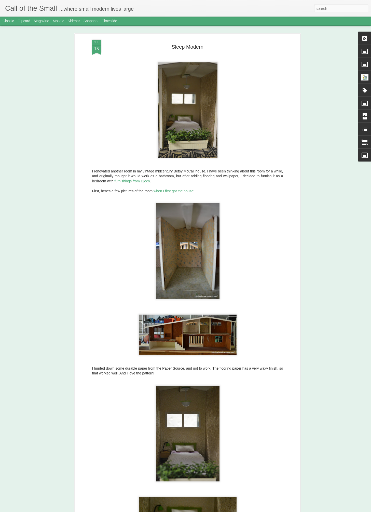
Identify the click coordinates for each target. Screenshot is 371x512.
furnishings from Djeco (132, 181)
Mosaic (58, 21)
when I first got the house (173, 191)
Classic (8, 21)
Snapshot (91, 21)
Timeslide (109, 21)
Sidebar (74, 21)
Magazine (41, 21)
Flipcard (24, 21)
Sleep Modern (187, 47)
